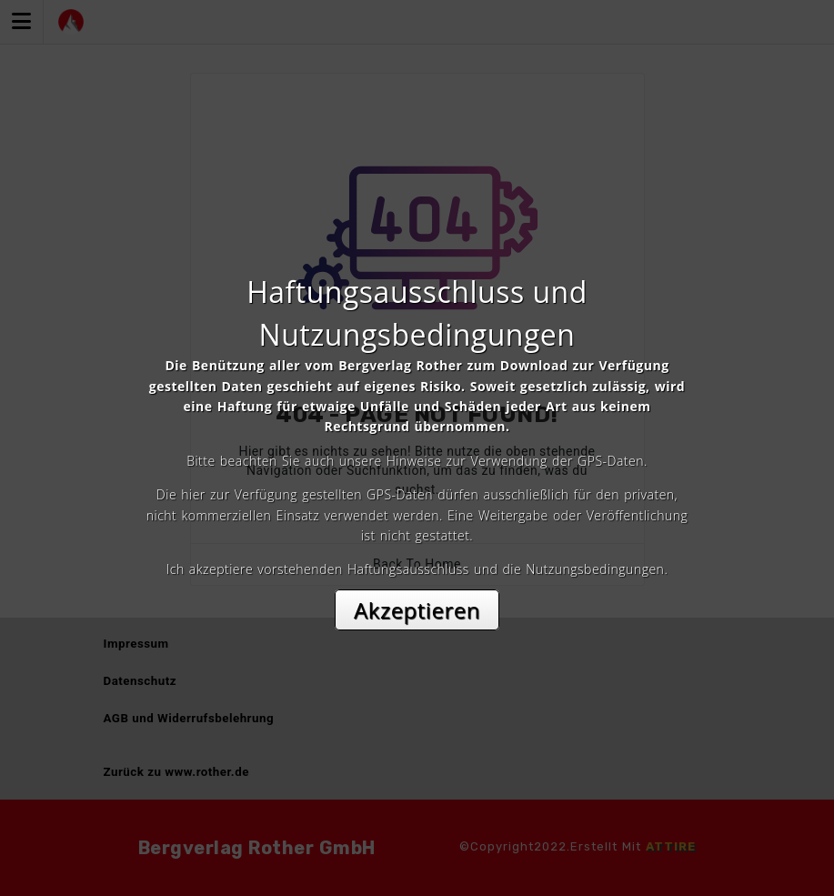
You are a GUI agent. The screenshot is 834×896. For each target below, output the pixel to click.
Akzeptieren (417, 610)
